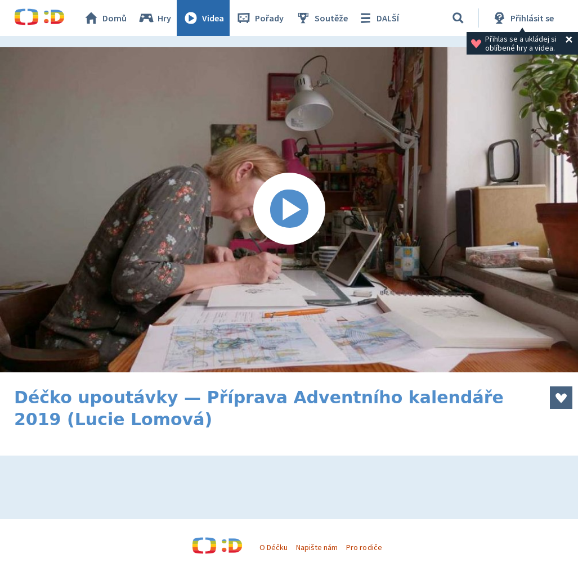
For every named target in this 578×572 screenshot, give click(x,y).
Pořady (259, 18)
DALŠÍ (378, 18)
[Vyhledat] (458, 18)
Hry (154, 18)
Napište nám (317, 547)
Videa (203, 18)
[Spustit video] (289, 209)
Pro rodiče (364, 547)
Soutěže (321, 18)
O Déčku (273, 547)
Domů (105, 18)
